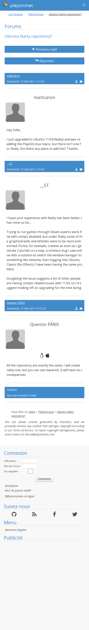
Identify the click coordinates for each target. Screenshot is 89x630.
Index (31, 412)
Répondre (44, 61)
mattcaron (13, 76)
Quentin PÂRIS (16, 303)
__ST (9, 164)
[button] (84, 5)
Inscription (11, 486)
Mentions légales (16, 530)
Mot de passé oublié (18, 490)
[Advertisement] (42, 585)
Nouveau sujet (44, 49)
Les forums (16, 14)
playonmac (17, 5)
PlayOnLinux (36, 14)
